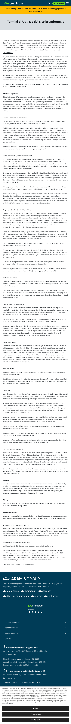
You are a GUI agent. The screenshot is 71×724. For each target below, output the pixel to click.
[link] (13, 3)
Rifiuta (35, 708)
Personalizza (36, 714)
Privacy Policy (8, 52)
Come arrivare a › (9, 654)
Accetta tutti (35, 720)
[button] (35, 622)
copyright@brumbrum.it (46, 271)
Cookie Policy (39, 690)
